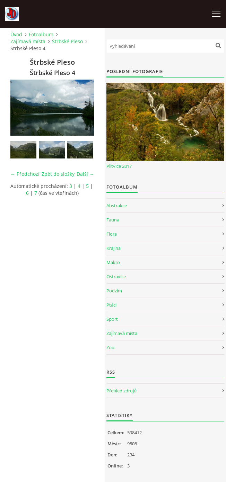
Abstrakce (116, 205)
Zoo (110, 347)
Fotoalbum (41, 34)
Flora (111, 234)
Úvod (16, 34)
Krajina (113, 248)
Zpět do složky (58, 174)
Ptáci (111, 305)
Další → (85, 174)
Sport (112, 319)
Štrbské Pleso (67, 41)
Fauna (112, 220)
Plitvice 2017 (119, 166)
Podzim (114, 291)
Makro (113, 262)
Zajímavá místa (27, 41)
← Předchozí (25, 174)
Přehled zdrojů (121, 391)
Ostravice (116, 276)
